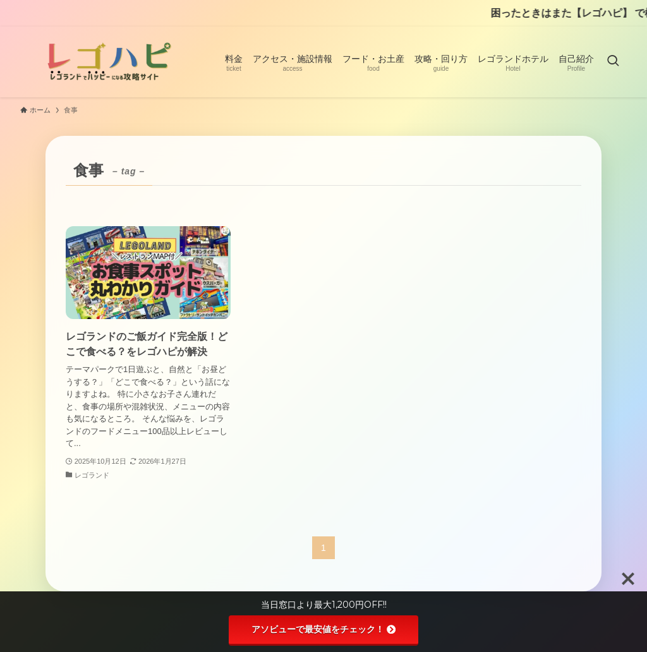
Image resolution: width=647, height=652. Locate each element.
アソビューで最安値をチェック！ (323, 629)
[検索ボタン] (613, 62)
